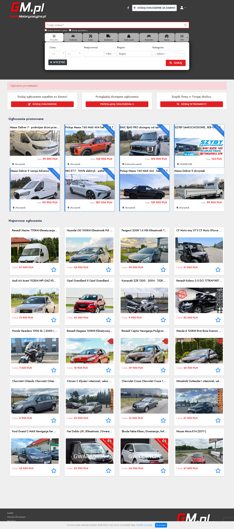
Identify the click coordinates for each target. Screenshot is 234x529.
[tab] (54, 37)
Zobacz (35, 146)
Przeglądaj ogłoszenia (117, 104)
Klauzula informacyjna (16, 516)
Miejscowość (91, 47)
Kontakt (10, 513)
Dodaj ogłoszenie (42, 104)
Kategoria (158, 47)
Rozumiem (161, 525)
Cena (53, 47)
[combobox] (58, 54)
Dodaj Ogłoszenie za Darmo (154, 8)
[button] (183, 8)
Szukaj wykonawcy (192, 104)
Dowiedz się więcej (144, 524)
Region (121, 47)
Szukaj (176, 63)
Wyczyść (57, 62)
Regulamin (11, 520)
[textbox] (57, 54)
